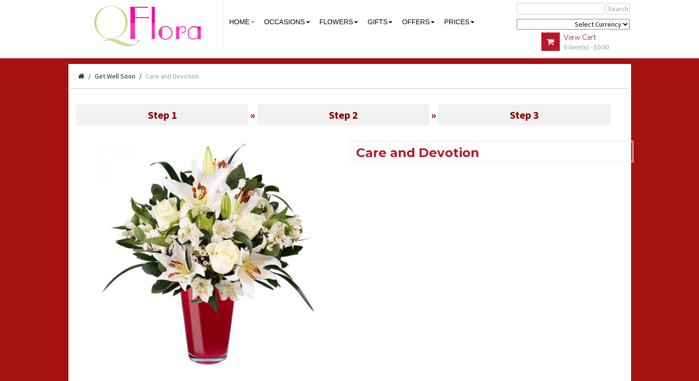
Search (618, 8)
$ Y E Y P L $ (573, 24)
